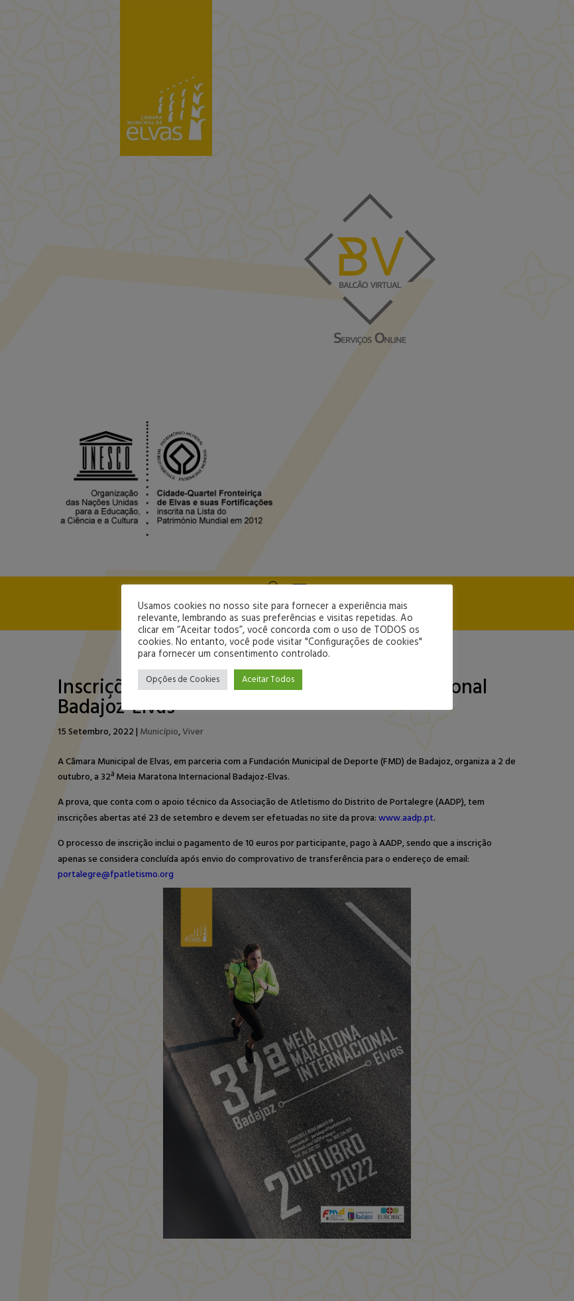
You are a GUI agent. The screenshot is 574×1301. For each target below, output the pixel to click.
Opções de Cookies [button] (182, 680)
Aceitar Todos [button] (268, 680)
